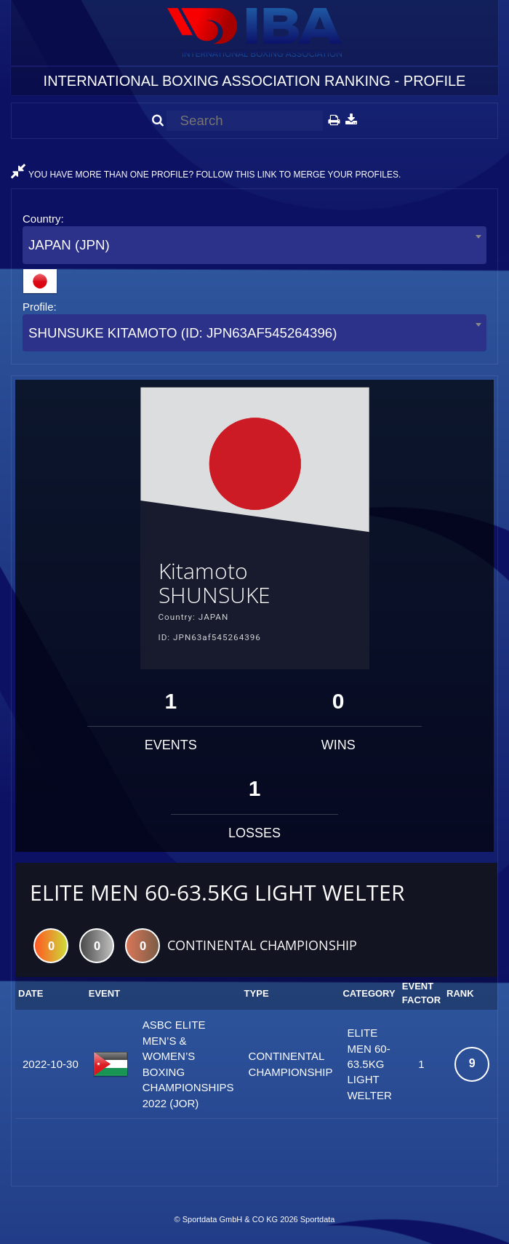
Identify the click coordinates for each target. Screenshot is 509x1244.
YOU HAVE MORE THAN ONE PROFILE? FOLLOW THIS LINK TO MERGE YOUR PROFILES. (206, 175)
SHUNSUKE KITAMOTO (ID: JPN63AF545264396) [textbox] (182, 332)
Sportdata (317, 1219)
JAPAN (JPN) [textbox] (69, 244)
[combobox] (254, 244)
